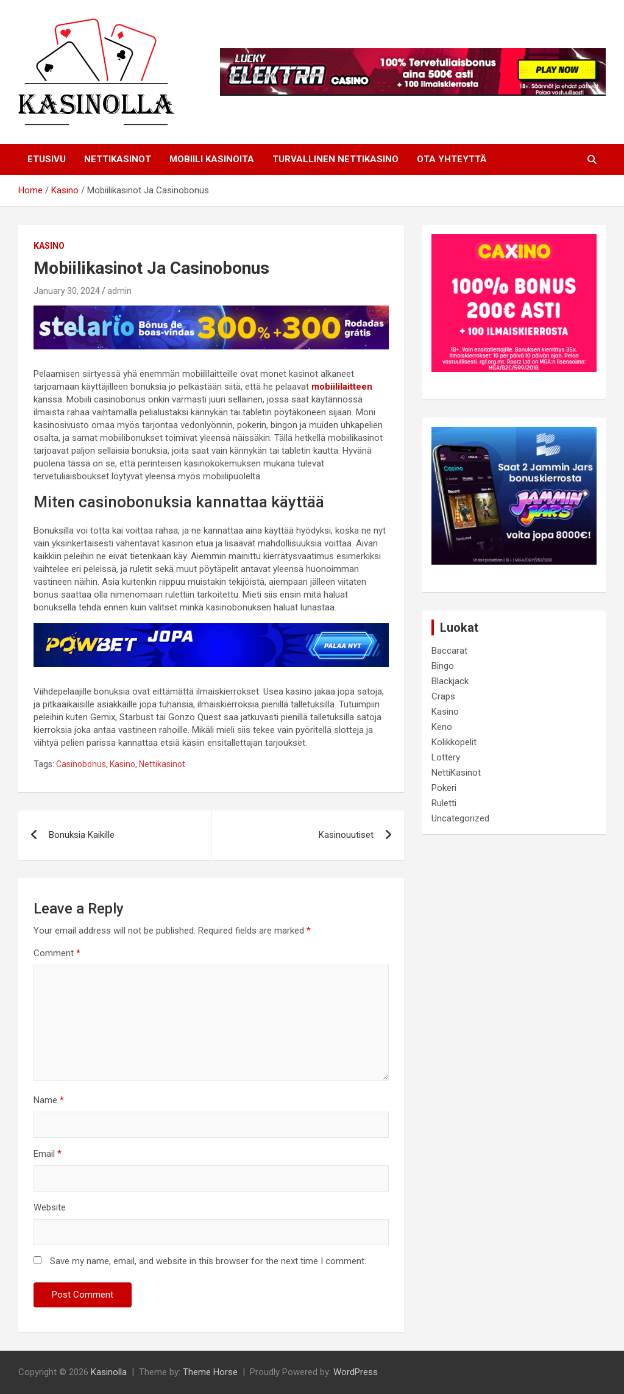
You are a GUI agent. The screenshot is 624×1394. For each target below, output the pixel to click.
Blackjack (450, 681)
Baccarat (449, 650)
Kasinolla (109, 1372)
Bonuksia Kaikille (82, 834)
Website (50, 1207)
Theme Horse (210, 1372)
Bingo (442, 665)
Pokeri (443, 787)
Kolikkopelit (454, 742)
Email (48, 1153)
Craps (443, 696)
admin (119, 291)
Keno (441, 726)
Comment (57, 953)
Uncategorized (460, 818)
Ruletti (443, 803)
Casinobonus (81, 764)
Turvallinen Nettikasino (335, 159)
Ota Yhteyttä (451, 159)
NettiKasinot (456, 772)
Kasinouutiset (346, 834)
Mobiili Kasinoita (211, 159)
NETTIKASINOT (117, 159)
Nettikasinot (162, 764)
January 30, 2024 (67, 291)
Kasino (49, 246)
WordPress (355, 1372)
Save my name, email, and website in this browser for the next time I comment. (208, 1261)
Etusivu (46, 159)
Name (49, 1100)
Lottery (445, 757)
